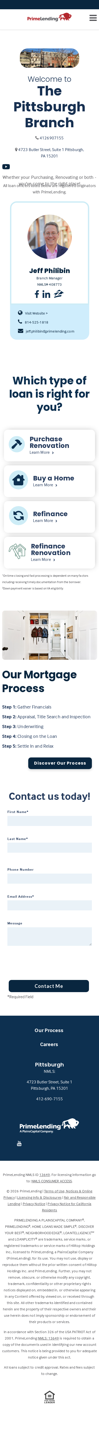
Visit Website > (33, 313)
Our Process (49, 1030)
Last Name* (17, 839)
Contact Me (49, 986)
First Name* (18, 812)
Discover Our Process (60, 763)
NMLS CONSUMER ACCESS (51, 1181)
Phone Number (20, 869)
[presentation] (39, 961)
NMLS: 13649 (48, 1338)
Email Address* (20, 896)
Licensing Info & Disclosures (39, 1197)
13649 (44, 1174)
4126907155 (52, 137)
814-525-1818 (33, 322)
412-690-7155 (49, 1098)
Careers (49, 1044)
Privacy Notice (34, 1203)
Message (14, 923)
